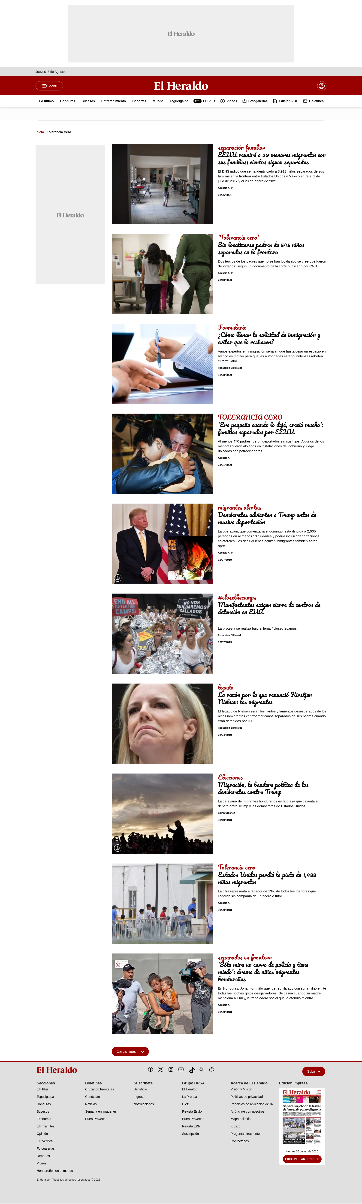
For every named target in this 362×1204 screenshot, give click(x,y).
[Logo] (181, 85)
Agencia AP (224, 458)
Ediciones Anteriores (302, 1159)
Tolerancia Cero (59, 132)
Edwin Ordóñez (226, 813)
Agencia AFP (225, 188)
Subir (313, 1072)
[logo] (58, 1070)
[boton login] (321, 86)
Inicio (40, 132)
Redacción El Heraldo (230, 368)
